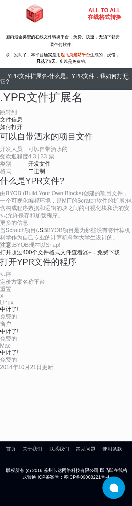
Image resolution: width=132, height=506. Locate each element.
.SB (42, 230)
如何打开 (11, 127)
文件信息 (11, 120)
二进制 (36, 171)
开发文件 (39, 164)
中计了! (9, 309)
